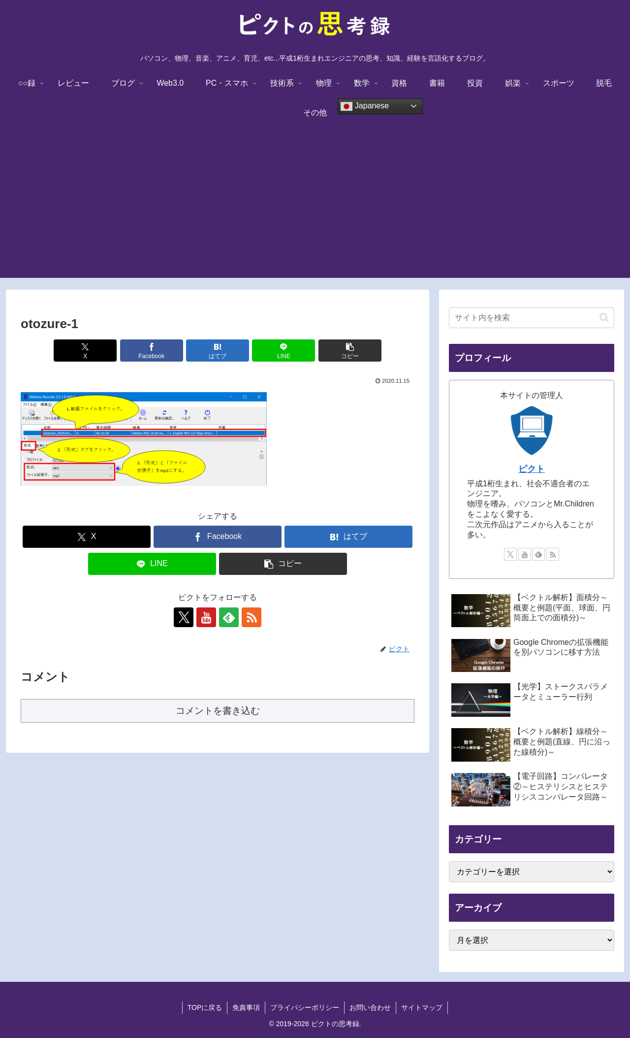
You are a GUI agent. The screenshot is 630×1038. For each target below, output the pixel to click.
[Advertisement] (315, 209)
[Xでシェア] (85, 350)
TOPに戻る (205, 1007)
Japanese (365, 106)
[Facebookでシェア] (151, 350)
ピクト (531, 469)
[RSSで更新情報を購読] (251, 617)
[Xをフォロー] (183, 617)
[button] (349, 350)
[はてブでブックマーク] (217, 350)
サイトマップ (421, 1007)
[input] (531, 317)
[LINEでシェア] (283, 350)
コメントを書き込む (218, 710)
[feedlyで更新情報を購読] (229, 617)
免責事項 (246, 1007)
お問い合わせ (370, 1007)
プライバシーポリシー (304, 1007)
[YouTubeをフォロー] (206, 617)
